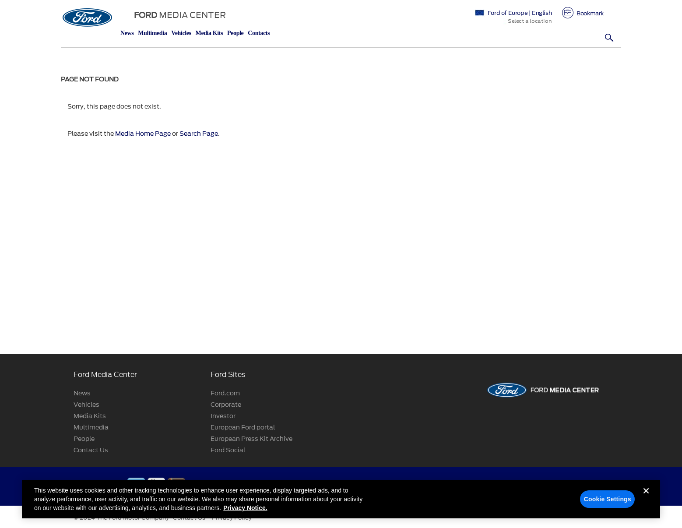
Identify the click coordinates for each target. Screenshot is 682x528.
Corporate (226, 404)
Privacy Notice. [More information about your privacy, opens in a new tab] (245, 514)
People (235, 33)
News (127, 33)
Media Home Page (143, 133)
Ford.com (225, 393)
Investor (223, 416)
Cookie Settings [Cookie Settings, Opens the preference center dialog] (607, 506)
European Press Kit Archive (251, 439)
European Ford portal (243, 427)
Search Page (198, 133)
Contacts (259, 33)
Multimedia (152, 33)
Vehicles (181, 33)
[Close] (646, 504)
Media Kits (209, 33)
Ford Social (228, 450)
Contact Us (91, 450)
